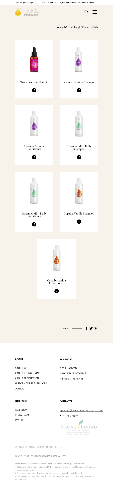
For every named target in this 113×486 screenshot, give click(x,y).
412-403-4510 (24, 3)
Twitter (20, 420)
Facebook (21, 410)
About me (21, 368)
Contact (20, 388)
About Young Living (28, 373)
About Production (27, 378)
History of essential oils (31, 383)
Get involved (68, 368)
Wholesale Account (73, 373)
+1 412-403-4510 (69, 415)
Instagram (22, 415)
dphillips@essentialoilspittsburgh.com (81, 410)
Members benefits (72, 378)
